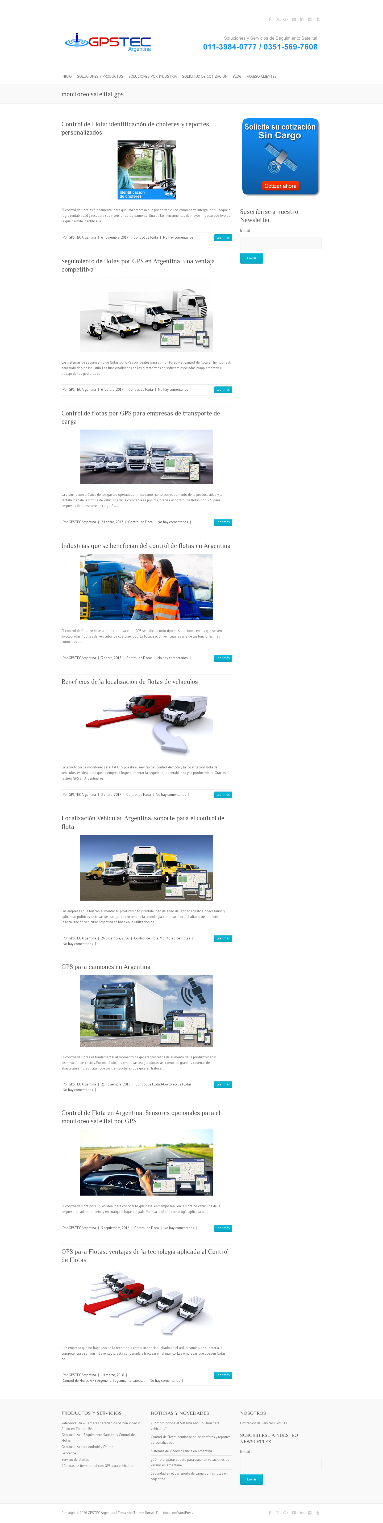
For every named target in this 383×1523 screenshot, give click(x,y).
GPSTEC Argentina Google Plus (286, 20)
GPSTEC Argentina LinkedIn (302, 20)
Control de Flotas (139, 658)
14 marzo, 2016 (112, 1375)
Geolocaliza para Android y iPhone (87, 1447)
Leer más (223, 237)
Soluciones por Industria (152, 76)
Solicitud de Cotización (204, 76)
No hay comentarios (178, 237)
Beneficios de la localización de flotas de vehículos (129, 681)
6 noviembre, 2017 (114, 237)
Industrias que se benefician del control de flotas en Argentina (146, 545)
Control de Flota (146, 237)
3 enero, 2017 (111, 658)
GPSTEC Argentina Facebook (270, 20)
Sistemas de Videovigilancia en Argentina (181, 1451)
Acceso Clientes (262, 76)
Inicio (66, 76)
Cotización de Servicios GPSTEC (264, 1423)
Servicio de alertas (75, 1459)
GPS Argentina (100, 1380)
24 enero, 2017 (112, 522)
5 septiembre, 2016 (115, 1228)
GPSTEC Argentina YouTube (294, 20)
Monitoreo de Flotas (175, 938)
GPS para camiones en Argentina (106, 966)
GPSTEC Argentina (82, 237)
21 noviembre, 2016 (115, 1084)
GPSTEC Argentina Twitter (278, 20)
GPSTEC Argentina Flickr (310, 20)
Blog (237, 76)
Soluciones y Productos (100, 76)
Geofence (68, 1453)
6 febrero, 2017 (112, 389)
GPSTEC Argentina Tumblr (318, 20)
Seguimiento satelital (129, 1380)
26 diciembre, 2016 (115, 938)
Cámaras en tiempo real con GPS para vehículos (97, 1465)
